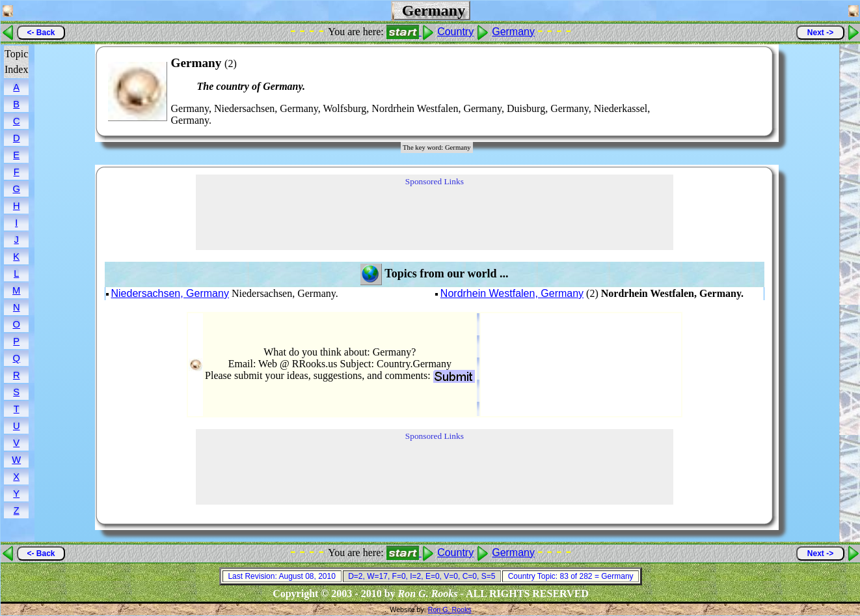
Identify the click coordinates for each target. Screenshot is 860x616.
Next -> (820, 32)
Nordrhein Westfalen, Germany (512, 293)
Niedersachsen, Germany (170, 293)
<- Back (41, 32)
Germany (513, 31)
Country (455, 31)
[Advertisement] (723, 91)
